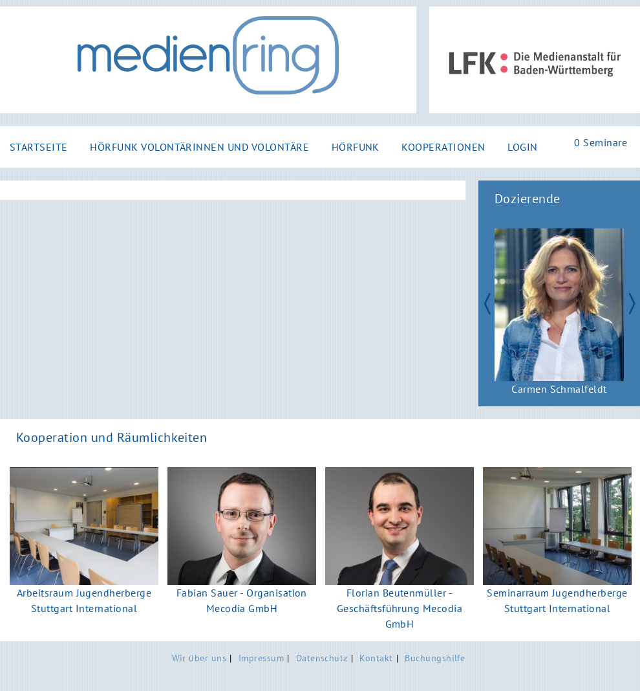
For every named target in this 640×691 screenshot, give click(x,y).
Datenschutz (322, 658)
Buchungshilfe (435, 658)
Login (522, 146)
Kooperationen (443, 146)
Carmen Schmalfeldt (559, 388)
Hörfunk (355, 146)
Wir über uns (199, 658)
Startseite (39, 146)
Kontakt (375, 658)
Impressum (261, 658)
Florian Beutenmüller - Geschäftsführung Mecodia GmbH (400, 608)
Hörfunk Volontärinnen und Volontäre (199, 146)
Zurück (481, 302)
